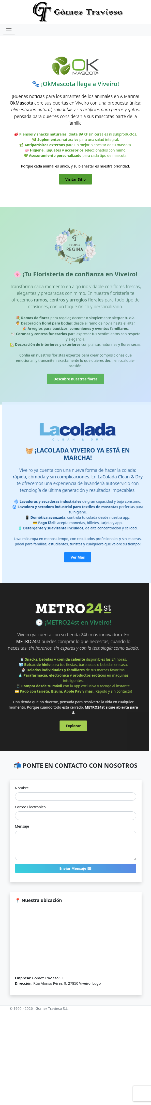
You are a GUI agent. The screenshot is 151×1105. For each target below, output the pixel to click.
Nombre (22, 787)
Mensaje (22, 826)
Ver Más (87, 557)
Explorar (63, 725)
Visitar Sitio (75, 179)
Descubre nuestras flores (75, 388)
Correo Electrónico (30, 807)
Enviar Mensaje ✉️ (75, 868)
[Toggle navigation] (9, 30)
